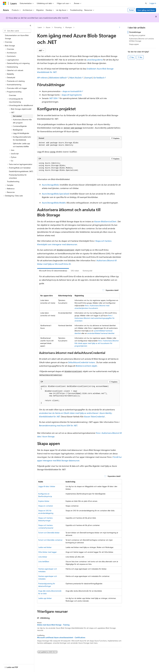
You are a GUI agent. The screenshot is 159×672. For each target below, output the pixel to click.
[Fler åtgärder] (120, 28)
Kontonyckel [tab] (87, 270)
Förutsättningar (135, 32)
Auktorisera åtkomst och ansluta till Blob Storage (141, 39)
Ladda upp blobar (45, 598)
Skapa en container (45, 506)
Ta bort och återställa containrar (50, 540)
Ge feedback (99, 77)
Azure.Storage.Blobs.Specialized (55, 193)
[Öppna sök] (145, 3)
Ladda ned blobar (45, 547)
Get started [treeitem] (17, 116)
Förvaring (57, 27)
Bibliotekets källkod (57, 77)
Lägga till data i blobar (46, 486)
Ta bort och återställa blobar (49, 532)
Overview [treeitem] (12, 95)
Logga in (152, 3)
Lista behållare (43, 561)
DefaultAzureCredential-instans (81, 362)
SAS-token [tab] (75, 270)
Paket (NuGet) (75, 77)
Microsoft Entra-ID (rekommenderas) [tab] (53, 270)
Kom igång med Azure (146, 10)
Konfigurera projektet (137, 35)
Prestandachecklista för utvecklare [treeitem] (18, 176)
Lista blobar (42, 557)
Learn (40, 27)
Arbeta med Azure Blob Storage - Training (53, 625)
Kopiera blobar (43, 501)
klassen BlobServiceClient (105, 221)
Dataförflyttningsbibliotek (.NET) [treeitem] (21, 171)
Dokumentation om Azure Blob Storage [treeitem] (17, 37)
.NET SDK (53, 98)
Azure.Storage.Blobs (50, 184)
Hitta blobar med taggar (47, 552)
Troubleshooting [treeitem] (13, 181)
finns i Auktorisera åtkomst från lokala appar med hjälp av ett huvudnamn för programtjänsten (97, 343)
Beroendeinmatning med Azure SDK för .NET (58, 425)
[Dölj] (30, 25)
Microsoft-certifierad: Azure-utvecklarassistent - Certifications (61, 637)
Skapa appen (134, 44)
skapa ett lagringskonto (72, 94)
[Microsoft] (4, 3)
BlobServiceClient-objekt (86, 365)
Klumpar (68, 27)
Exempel (88, 77)
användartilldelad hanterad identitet (100, 333)
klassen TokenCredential (94, 416)
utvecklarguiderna (95, 59)
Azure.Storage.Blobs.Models (54, 202)
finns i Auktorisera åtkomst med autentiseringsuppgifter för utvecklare (95, 318)
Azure (48, 27)
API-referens (42, 77)
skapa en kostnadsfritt (71, 91)
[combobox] (17, 31)
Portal (131, 10)
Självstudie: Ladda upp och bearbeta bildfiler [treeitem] (21, 145)
